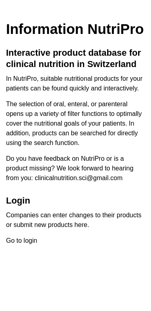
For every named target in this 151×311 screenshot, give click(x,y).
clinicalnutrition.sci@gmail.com (78, 177)
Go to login (21, 240)
